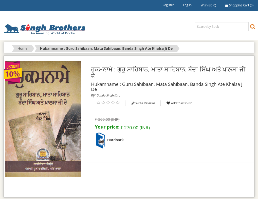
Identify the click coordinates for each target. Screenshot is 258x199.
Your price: (107, 127)
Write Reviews (145, 103)
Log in (187, 5)
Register (168, 5)
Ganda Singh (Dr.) (108, 95)
